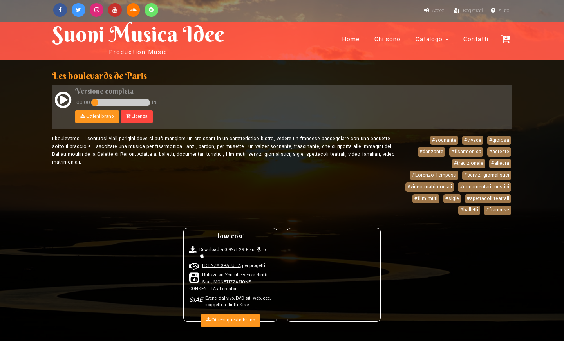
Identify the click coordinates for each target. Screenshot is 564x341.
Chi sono (387, 39)
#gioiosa (499, 140)
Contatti (475, 39)
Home (351, 39)
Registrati (468, 10)
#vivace (472, 140)
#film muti (425, 198)
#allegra (500, 163)
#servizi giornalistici (486, 175)
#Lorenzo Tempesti (434, 175)
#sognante (444, 140)
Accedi (434, 10)
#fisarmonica (466, 151)
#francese (497, 210)
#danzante (431, 151)
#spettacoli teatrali (488, 198)
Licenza (137, 116)
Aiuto (499, 10)
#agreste (499, 151)
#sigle (452, 198)
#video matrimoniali (429, 186)
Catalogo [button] (432, 39)
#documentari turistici (484, 186)
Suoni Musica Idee (139, 38)
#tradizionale (468, 163)
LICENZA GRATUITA (221, 266)
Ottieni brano (97, 116)
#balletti (469, 210)
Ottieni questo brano (230, 320)
